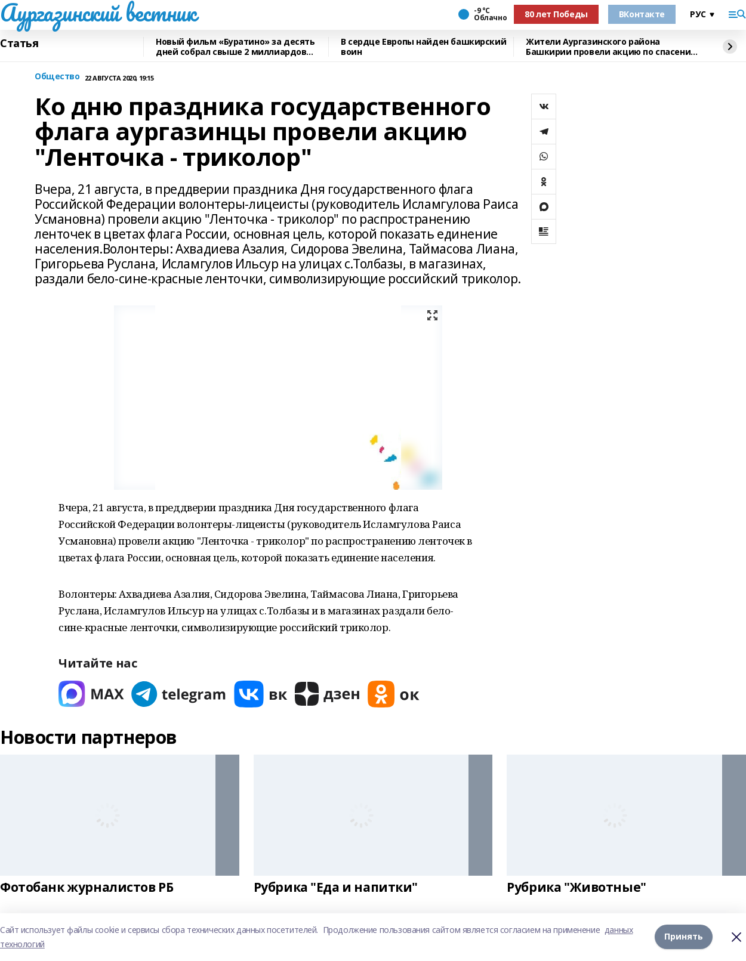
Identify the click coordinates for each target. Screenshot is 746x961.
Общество (57, 77)
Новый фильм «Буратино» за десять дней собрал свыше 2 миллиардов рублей (235, 47)
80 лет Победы (556, 14)
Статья (19, 43)
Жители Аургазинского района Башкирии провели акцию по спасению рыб (612, 47)
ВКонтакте (642, 14)
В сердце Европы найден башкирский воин (423, 47)
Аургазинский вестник (98, 12)
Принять (683, 937)
